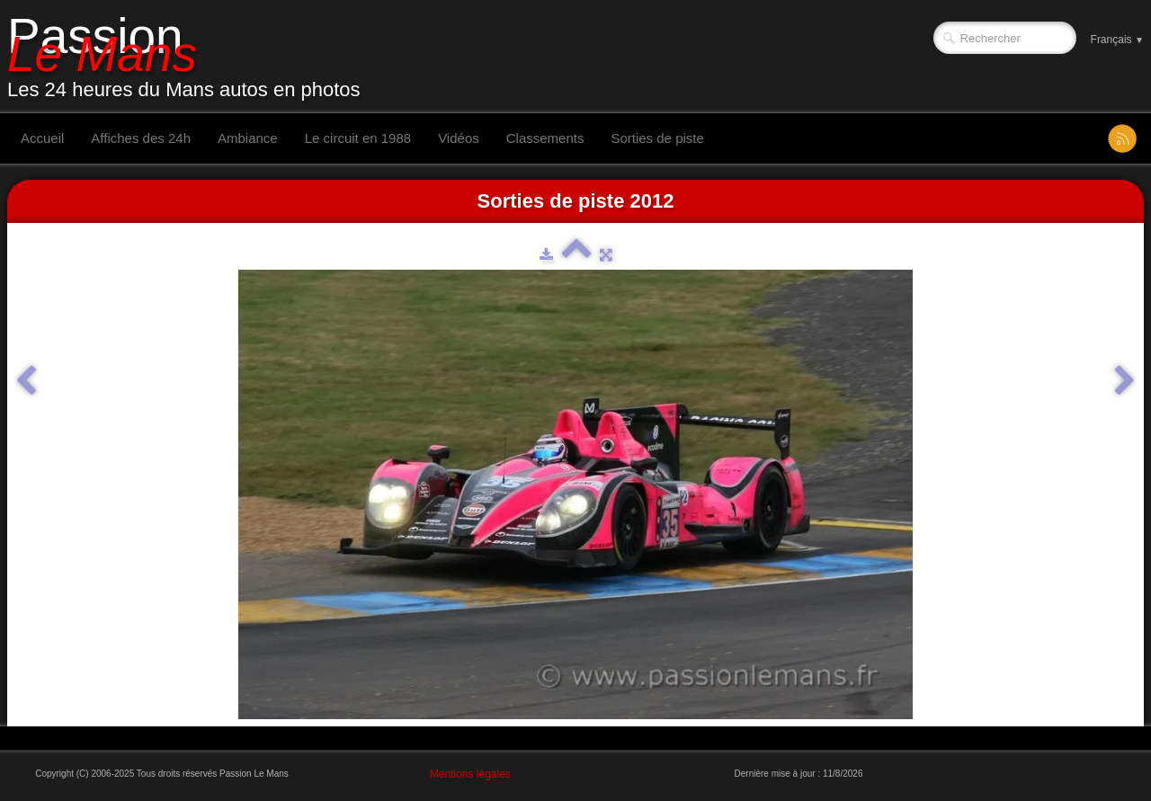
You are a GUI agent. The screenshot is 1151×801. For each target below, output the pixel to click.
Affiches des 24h (141, 138)
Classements (545, 138)
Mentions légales (470, 774)
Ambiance (248, 138)
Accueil (42, 138)
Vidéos (458, 138)
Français (1117, 39)
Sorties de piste (657, 138)
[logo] (190, 57)
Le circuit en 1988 (358, 138)
